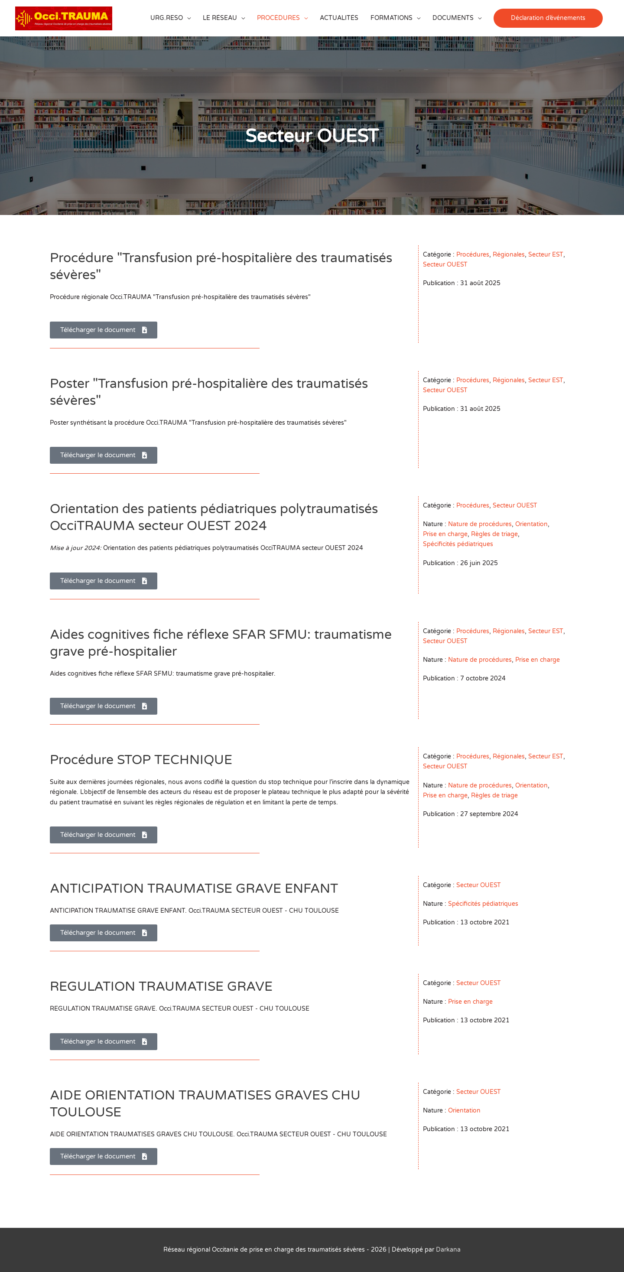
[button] (548, 18)
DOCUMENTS (453, 18)
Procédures (472, 254)
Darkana (448, 1249)
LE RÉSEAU (220, 18)
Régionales (509, 254)
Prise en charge (445, 534)
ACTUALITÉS (339, 18)
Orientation (531, 524)
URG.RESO (166, 18)
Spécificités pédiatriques (458, 544)
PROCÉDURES (278, 18)
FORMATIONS (391, 18)
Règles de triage (494, 534)
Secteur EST (545, 254)
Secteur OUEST (445, 264)
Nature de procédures (480, 524)
